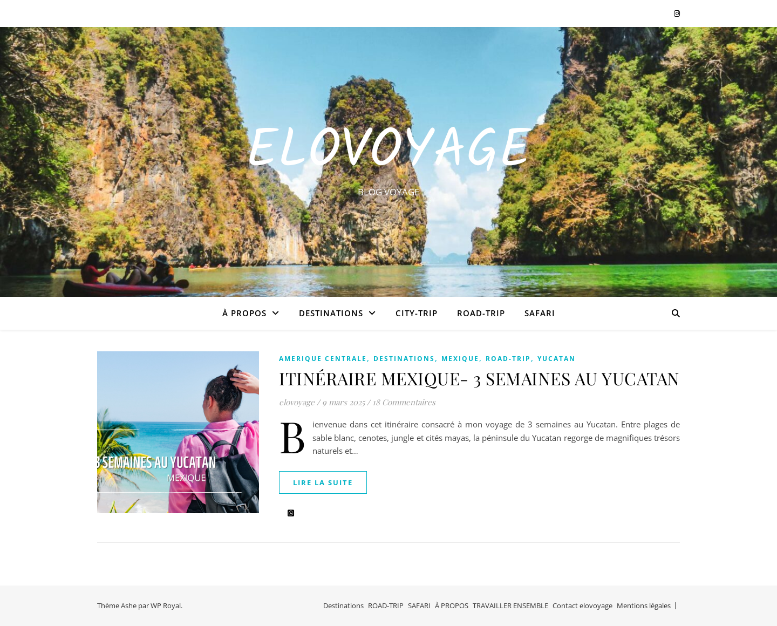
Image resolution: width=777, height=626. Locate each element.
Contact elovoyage (582, 605)
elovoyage (297, 402)
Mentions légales (644, 605)
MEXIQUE (460, 358)
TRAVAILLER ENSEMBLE (510, 605)
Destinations (331, 313)
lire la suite (323, 482)
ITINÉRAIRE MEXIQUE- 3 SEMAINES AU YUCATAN (479, 378)
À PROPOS (244, 313)
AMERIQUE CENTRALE (323, 358)
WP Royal (166, 605)
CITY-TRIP (417, 313)
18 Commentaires (403, 402)
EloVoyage (388, 152)
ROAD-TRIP (481, 313)
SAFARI (539, 313)
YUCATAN (556, 358)
